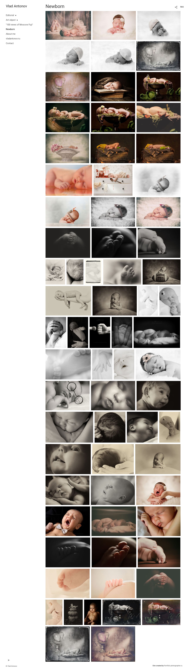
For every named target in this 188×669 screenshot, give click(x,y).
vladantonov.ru (13, 38)
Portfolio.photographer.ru (173, 666)
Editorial (10, 15)
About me (10, 34)
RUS (182, 7)
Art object (11, 20)
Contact (10, 43)
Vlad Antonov (16, 6)
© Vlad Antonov (11, 666)
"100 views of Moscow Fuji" (19, 24)
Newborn (10, 29)
